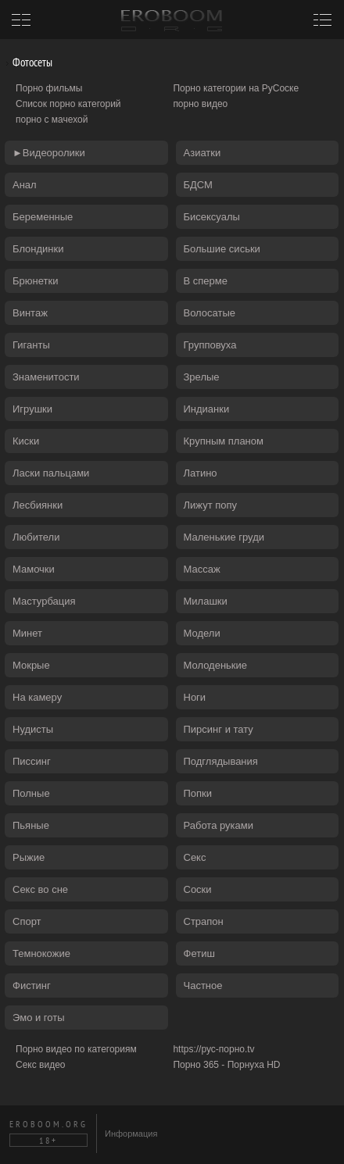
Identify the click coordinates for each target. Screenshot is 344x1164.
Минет (27, 633)
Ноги (195, 697)
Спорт (27, 921)
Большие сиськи (222, 249)
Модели (202, 633)
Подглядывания (221, 761)
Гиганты (31, 345)
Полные (31, 793)
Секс (195, 857)
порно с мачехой (52, 119)
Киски (26, 441)
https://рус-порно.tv (213, 1049)
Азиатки (202, 153)
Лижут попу (211, 505)
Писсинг (32, 761)
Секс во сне (40, 889)
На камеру (37, 697)
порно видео (200, 103)
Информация (131, 1133)
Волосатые (210, 313)
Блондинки (38, 249)
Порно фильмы (49, 88)
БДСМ (198, 185)
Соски (198, 889)
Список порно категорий (68, 103)
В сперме (206, 281)
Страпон (204, 921)
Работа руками (219, 825)
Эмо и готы (39, 1017)
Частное (203, 985)
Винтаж (30, 313)
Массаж (202, 569)
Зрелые (202, 377)
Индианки (207, 409)
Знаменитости (46, 377)
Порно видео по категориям (76, 1049)
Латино (200, 473)
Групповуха (210, 345)
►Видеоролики (49, 153)
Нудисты (33, 729)
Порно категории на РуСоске (236, 88)
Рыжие (29, 857)
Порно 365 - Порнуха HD (226, 1064)
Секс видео (41, 1064)
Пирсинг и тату (218, 729)
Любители (36, 537)
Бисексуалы (212, 217)
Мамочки (34, 569)
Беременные (43, 217)
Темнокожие (41, 953)
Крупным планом (223, 441)
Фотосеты (26, 62)
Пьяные (31, 825)
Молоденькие (216, 665)
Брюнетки (35, 281)
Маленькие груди (224, 537)
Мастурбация (44, 601)
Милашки (206, 601)
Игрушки (32, 409)
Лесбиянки (38, 505)
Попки (198, 793)
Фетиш (199, 953)
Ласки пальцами (51, 473)
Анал (25, 185)
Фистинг (32, 985)
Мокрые (31, 665)
